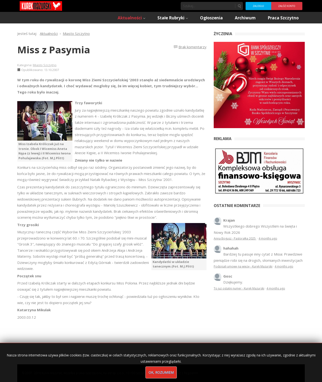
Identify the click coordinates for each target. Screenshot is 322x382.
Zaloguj (258, 6)
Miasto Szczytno (45, 65)
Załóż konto (286, 6)
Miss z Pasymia (53, 49)
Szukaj (239, 6)
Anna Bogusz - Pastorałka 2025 (235, 238)
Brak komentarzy (192, 46)
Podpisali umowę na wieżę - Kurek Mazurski (243, 266)
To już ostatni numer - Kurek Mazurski (239, 288)
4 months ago (268, 238)
